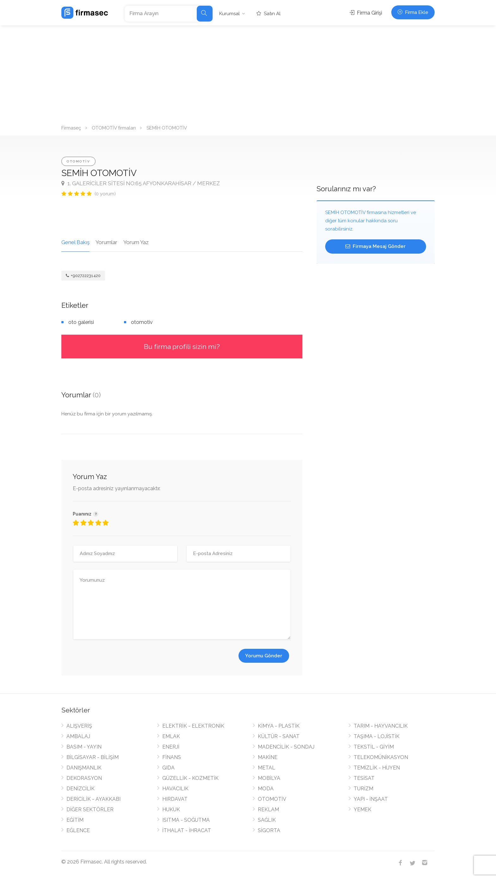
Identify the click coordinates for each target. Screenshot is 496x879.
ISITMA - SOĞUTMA (186, 820)
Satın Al (269, 13)
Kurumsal (229, 13)
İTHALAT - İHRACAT (186, 830)
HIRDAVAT (175, 799)
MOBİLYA (269, 778)
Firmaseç (71, 128)
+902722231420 (83, 275)
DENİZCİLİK (80, 789)
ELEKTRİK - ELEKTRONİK (193, 726)
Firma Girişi (366, 13)
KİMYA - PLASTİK (279, 726)
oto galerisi (81, 322)
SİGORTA (269, 830)
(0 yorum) (105, 194)
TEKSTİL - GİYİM (374, 747)
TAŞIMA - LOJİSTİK (377, 736)
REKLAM (268, 809)
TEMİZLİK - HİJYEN (377, 768)
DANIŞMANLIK (84, 768)
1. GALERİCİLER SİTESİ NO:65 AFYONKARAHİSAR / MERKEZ (140, 183)
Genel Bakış (75, 242)
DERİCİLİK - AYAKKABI (93, 799)
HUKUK (171, 809)
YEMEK (362, 809)
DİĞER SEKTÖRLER (90, 809)
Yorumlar (106, 242)
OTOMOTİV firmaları (114, 128)
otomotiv (142, 322)
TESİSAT (364, 778)
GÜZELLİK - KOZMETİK (190, 778)
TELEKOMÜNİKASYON (381, 757)
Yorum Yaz (136, 242)
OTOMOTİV (78, 161)
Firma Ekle (413, 12)
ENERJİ (170, 747)
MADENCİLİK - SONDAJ (286, 747)
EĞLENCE (78, 830)
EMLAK (171, 736)
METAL (266, 768)
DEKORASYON (84, 778)
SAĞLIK (267, 820)
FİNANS (171, 757)
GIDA (168, 768)
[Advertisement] (248, 72)
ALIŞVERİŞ (79, 726)
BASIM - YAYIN (84, 747)
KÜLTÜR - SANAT (279, 736)
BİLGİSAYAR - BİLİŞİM (92, 757)
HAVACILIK (175, 789)
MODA (266, 789)
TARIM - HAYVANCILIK (381, 726)
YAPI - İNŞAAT (371, 799)
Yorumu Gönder (263, 656)
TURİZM (363, 789)
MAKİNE (267, 757)
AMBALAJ (78, 736)
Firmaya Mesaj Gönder (375, 246)
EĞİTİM (75, 820)
